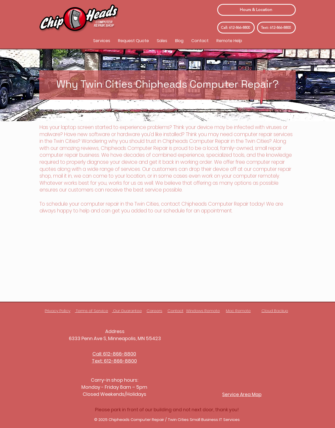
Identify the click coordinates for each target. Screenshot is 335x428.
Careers (154, 310)
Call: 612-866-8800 (114, 354)
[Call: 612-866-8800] (236, 27)
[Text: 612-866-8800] (276, 27)
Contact (175, 310)
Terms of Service (91, 310)
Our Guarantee (127, 310)
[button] (101, 40)
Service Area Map (241, 394)
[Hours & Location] (256, 10)
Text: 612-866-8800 (114, 361)
